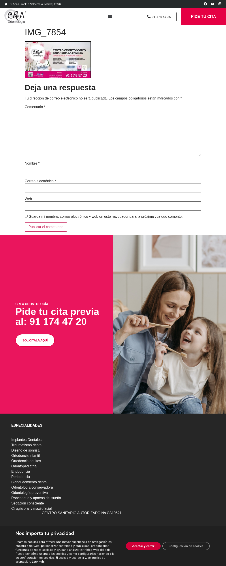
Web (28, 199)
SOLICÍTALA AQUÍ (35, 350)
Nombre (32, 164)
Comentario (35, 108)
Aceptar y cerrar (141, 546)
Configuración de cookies (185, 546)
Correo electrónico (40, 182)
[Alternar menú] (108, 17)
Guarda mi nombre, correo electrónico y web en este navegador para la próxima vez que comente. (105, 217)
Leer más (38, 562)
